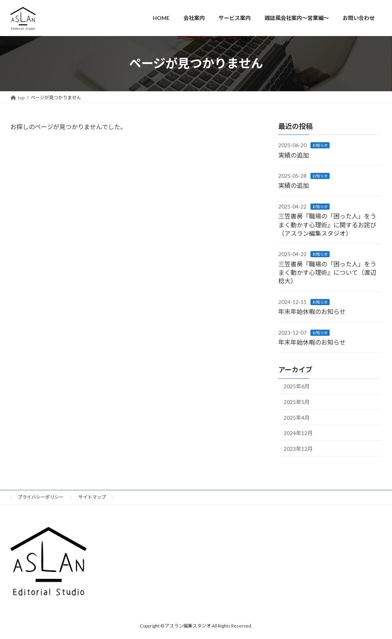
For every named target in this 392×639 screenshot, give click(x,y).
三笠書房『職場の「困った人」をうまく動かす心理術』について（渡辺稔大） (327, 272)
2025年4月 (297, 417)
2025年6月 (297, 386)
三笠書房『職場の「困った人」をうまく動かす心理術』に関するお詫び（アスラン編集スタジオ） (327, 224)
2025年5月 (297, 402)
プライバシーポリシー (41, 497)
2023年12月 (298, 448)
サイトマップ (92, 497)
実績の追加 (293, 154)
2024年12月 (298, 433)
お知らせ (320, 145)
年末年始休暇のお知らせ (312, 311)
